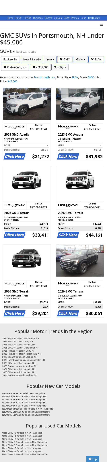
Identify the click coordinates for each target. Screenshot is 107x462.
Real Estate (94, 18)
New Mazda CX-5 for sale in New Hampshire (23, 393)
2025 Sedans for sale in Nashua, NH (19, 366)
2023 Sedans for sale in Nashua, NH (19, 375)
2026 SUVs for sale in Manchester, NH (20, 347)
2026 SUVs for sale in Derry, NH (17, 341)
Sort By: (60, 67)
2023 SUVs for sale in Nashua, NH (18, 372)
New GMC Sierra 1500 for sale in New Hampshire (26, 412)
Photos (75, 18)
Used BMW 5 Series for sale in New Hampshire (24, 445)
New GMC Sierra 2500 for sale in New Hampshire (26, 415)
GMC (65, 59)
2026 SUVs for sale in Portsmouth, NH (20, 338)
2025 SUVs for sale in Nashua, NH (18, 363)
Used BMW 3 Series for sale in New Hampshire (24, 442)
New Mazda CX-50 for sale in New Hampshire (24, 396)
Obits (67, 18)
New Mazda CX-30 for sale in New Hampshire (24, 399)
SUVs (96, 59)
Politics (27, 18)
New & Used (32, 59)
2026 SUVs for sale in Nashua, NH (18, 344)
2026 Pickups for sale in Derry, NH (18, 351)
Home (10, 18)
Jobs (84, 18)
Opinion (58, 18)
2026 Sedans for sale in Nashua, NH (19, 357)
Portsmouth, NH (15, 67)
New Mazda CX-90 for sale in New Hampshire (24, 402)
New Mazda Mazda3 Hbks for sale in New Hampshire (27, 409)
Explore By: (10, 59)
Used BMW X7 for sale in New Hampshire (22, 448)
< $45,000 (40, 67)
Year (50, 59)
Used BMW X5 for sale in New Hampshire (22, 436)
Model (80, 59)
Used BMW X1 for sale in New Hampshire (22, 439)
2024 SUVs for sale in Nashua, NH (18, 369)
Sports (49, 18)
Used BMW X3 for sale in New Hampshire (22, 433)
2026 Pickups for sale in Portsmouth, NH (21, 354)
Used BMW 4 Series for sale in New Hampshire (24, 454)
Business (38, 18)
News (18, 18)
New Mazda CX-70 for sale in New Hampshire (24, 405)
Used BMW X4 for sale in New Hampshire (22, 451)
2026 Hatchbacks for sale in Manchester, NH (23, 360)
